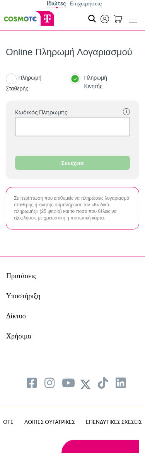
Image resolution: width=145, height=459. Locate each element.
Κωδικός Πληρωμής (72, 112)
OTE (8, 421)
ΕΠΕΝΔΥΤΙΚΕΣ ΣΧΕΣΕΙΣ (114, 421)
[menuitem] (32, 383)
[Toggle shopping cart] (118, 19)
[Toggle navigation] (133, 17)
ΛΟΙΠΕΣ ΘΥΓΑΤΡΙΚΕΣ (49, 421)
